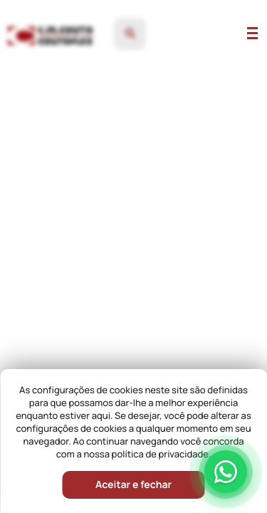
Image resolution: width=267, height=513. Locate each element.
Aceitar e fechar (133, 485)
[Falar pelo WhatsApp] (225, 471)
